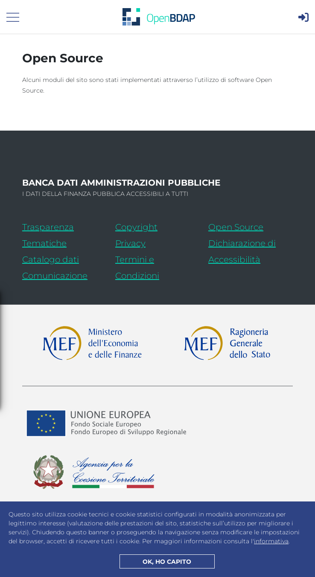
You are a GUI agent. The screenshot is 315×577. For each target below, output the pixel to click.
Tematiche (44, 243)
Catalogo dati (64, 258)
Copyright (136, 227)
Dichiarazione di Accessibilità (250, 251)
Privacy (130, 243)
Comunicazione (55, 276)
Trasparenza (48, 227)
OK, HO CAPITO (167, 561)
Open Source (235, 227)
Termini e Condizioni (137, 267)
